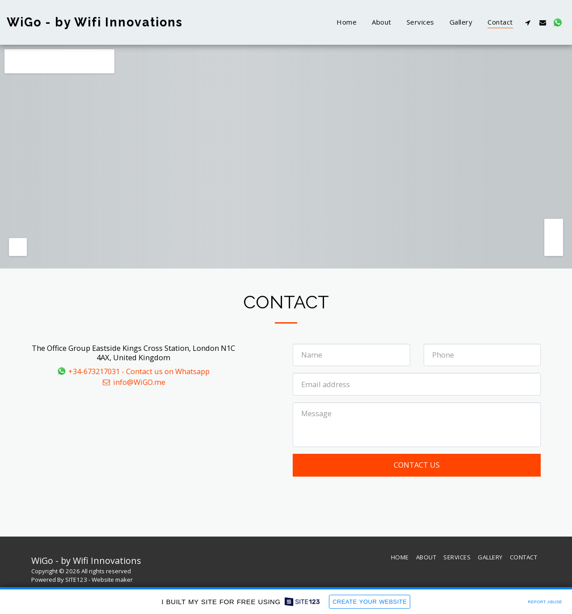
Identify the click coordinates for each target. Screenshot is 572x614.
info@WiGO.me (133, 382)
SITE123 (76, 580)
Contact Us (417, 465)
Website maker (112, 580)
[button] (528, 22)
